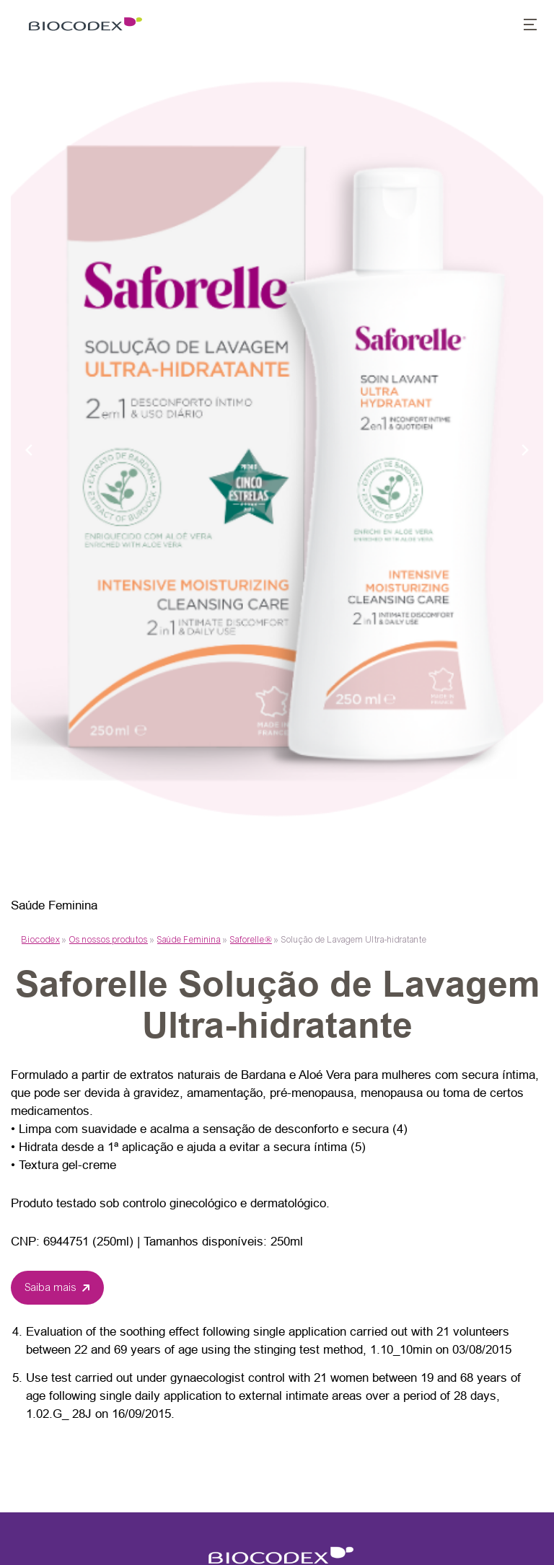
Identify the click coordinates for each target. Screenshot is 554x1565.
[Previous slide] (29, 449)
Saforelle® (251, 940)
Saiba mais (50, 1287)
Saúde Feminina (189, 940)
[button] (522, 26)
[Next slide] (525, 449)
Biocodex (41, 940)
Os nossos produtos (108, 940)
